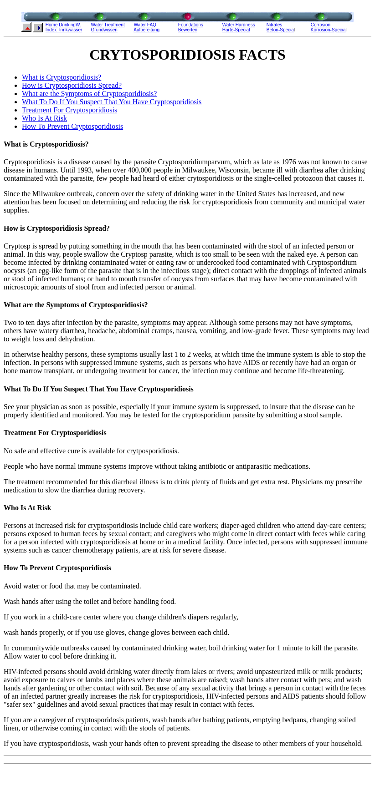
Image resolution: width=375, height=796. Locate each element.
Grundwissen (104, 29)
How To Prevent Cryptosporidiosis (72, 126)
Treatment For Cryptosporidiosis (69, 110)
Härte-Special (236, 29)
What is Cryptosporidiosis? (61, 77)
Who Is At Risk (44, 118)
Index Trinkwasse (63, 29)
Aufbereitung (146, 29)
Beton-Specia (280, 29)
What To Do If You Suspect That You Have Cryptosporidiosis (111, 102)
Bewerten (187, 29)
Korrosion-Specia (328, 29)
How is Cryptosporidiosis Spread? (72, 85)
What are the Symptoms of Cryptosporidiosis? (89, 93)
